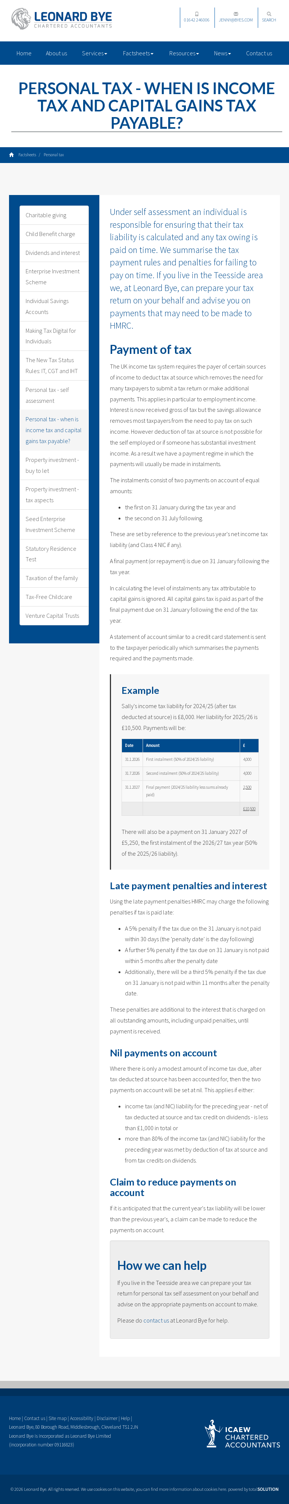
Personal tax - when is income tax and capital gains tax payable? (54, 430)
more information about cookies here (192, 1489)
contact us (156, 1320)
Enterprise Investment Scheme (52, 276)
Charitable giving (46, 215)
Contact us (259, 53)
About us (56, 53)
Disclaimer (107, 1418)
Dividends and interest (53, 252)
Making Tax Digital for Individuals (51, 336)
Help (125, 1418)
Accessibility (81, 1418)
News (222, 53)
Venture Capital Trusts (52, 615)
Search (269, 17)
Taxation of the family (52, 578)
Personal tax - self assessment (47, 395)
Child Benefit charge (50, 234)
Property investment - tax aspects (52, 494)
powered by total (253, 1489)
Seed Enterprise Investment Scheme (50, 524)
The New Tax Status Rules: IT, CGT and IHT (52, 365)
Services (94, 53)
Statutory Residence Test (51, 554)
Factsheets (138, 53)
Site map (58, 1418)
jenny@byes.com (236, 17)
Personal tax (54, 154)
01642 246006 (197, 17)
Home (24, 53)
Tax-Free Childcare (49, 596)
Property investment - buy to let (52, 465)
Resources (184, 53)
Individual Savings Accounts (47, 306)
